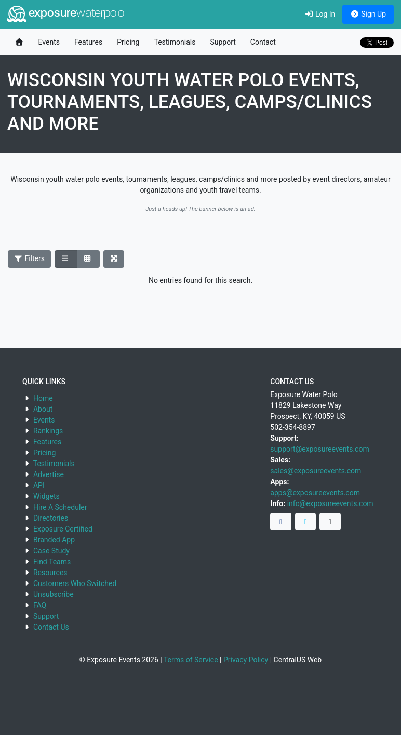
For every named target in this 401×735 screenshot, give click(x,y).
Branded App (54, 540)
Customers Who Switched (74, 583)
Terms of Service (191, 660)
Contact (263, 42)
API (39, 485)
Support (222, 42)
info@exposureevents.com (330, 503)
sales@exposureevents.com (315, 471)
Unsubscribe (53, 594)
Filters (29, 258)
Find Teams (52, 561)
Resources (50, 572)
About (42, 409)
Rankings (48, 431)
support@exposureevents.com (319, 449)
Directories (50, 518)
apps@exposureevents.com (315, 492)
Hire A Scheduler (60, 507)
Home (43, 398)
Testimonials (174, 42)
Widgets (46, 496)
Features (88, 42)
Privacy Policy (245, 660)
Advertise (48, 474)
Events (49, 42)
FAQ (39, 605)
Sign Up (368, 14)
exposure (65, 14)
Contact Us (51, 627)
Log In (319, 14)
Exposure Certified (62, 529)
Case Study (51, 551)
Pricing (128, 42)
